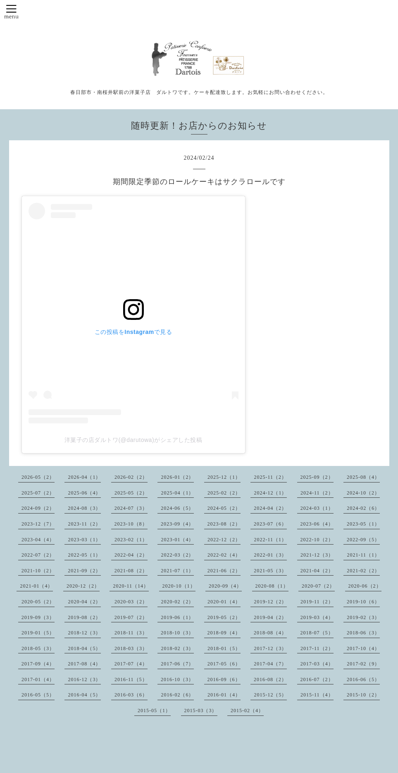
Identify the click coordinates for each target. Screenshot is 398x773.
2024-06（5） (177, 508)
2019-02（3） (363, 617)
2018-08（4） (270, 633)
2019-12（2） (270, 602)
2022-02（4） (224, 555)
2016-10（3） (177, 679)
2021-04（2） (317, 571)
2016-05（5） (38, 695)
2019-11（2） (317, 602)
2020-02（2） (177, 602)
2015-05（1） (154, 710)
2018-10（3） (177, 633)
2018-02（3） (177, 648)
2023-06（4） (317, 524)
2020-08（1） (271, 586)
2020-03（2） (131, 602)
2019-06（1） (177, 617)
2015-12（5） (270, 695)
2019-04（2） (270, 617)
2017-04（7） (270, 664)
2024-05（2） (224, 508)
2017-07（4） (131, 664)
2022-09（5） (363, 540)
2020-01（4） (224, 602)
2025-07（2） (38, 493)
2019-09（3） (38, 617)
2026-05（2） (38, 477)
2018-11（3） (131, 633)
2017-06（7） (177, 664)
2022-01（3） (270, 555)
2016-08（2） (270, 679)
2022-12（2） (224, 540)
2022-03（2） (177, 555)
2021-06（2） (224, 571)
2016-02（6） (177, 695)
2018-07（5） (317, 633)
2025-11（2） (270, 477)
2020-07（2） (318, 586)
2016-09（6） (224, 679)
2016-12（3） (84, 679)
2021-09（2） (84, 571)
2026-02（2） (131, 477)
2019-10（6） (363, 602)
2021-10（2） (38, 571)
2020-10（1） (178, 586)
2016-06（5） (363, 679)
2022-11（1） (270, 540)
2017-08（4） (84, 664)
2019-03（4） (317, 617)
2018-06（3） (363, 633)
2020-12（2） (83, 586)
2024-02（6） (363, 508)
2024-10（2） (363, 493)
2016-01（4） (224, 695)
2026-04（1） (84, 477)
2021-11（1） (363, 555)
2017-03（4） (317, 664)
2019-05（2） (224, 617)
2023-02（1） (131, 540)
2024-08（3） (84, 508)
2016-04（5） (84, 695)
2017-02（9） (363, 664)
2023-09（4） (177, 524)
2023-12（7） (38, 524)
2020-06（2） (364, 586)
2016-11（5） (131, 679)
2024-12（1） (270, 493)
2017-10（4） (363, 648)
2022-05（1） (84, 555)
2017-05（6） (224, 664)
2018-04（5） (84, 648)
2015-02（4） (247, 710)
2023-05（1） (363, 524)
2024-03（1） (317, 508)
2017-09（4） (38, 664)
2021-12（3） (317, 555)
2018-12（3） (84, 633)
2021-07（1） (177, 571)
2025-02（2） (224, 493)
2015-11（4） (317, 695)
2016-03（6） (131, 695)
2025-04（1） (177, 493)
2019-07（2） (131, 617)
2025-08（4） (363, 477)
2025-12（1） (224, 477)
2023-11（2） (84, 524)
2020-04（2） (84, 602)
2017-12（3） (270, 648)
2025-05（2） (131, 493)
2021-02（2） (363, 571)
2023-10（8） (131, 524)
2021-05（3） (270, 571)
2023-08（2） (224, 524)
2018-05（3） (38, 648)
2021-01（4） (36, 586)
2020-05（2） (38, 602)
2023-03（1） (84, 540)
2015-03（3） (200, 710)
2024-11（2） (317, 493)
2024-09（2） (38, 508)
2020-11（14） (131, 586)
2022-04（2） (131, 555)
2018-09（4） (224, 633)
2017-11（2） (317, 648)
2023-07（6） (270, 524)
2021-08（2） (131, 571)
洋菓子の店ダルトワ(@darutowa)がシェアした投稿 (133, 440)
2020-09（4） (225, 586)
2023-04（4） (38, 540)
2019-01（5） (38, 633)
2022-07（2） (38, 555)
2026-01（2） (177, 477)
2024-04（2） (270, 508)
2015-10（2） (363, 695)
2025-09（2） (317, 477)
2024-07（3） (131, 508)
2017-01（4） (38, 679)
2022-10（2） (317, 540)
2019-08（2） (84, 617)
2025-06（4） (84, 493)
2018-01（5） (224, 648)
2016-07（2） (317, 679)
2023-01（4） (177, 540)
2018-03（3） (131, 648)
